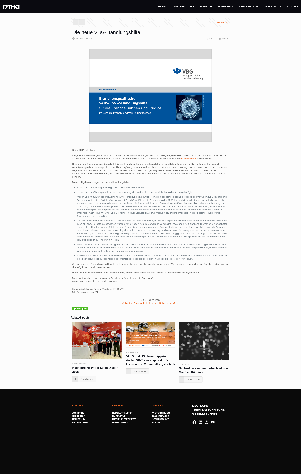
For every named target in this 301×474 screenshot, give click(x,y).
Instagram (151, 303)
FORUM (156, 422)
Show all (222, 22)
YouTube (174, 303)
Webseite (127, 303)
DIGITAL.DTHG (120, 422)
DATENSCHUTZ (80, 422)
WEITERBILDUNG (161, 412)
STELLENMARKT (160, 419)
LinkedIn (163, 303)
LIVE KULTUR (119, 416)
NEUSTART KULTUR (122, 412)
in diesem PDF (188, 158)
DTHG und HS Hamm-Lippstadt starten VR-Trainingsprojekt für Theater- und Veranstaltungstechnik (150, 360)
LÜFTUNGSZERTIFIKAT (124, 419)
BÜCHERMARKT (160, 416)
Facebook (139, 303)
